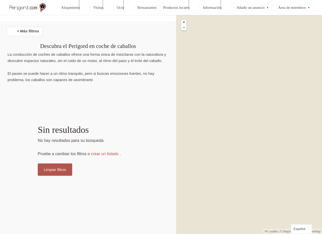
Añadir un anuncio (250, 8)
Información (212, 8)
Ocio (120, 8)
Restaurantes (146, 8)
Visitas (98, 8)
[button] (183, 22)
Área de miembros (292, 8)
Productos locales (176, 8)
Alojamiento (70, 8)
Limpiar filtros (55, 169)
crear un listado (104, 154)
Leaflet (271, 231)
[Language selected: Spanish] (301, 229)
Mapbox (288, 231)
